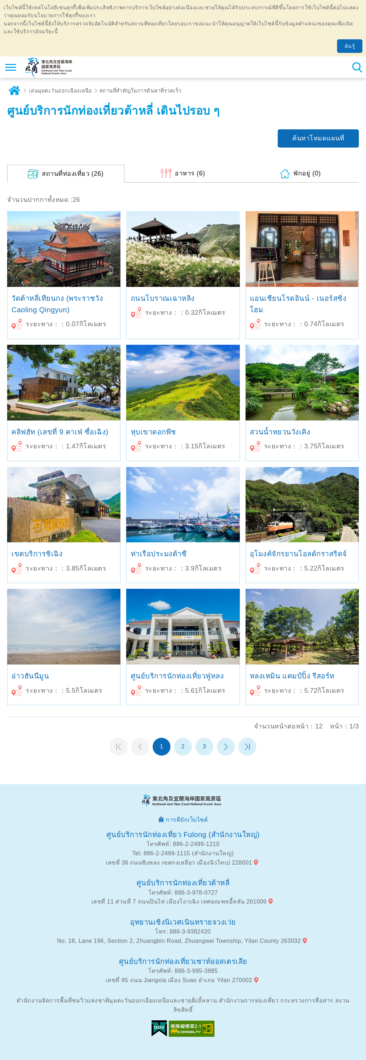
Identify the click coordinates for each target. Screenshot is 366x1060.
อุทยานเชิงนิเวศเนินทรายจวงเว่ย (183, 922)
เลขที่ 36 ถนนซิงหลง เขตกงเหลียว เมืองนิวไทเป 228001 (179, 863)
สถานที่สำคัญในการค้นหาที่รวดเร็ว (140, 91)
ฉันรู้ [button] (350, 46)
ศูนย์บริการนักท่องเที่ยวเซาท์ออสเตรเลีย (183, 961)
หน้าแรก (119, 747)
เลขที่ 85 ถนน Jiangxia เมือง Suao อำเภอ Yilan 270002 (179, 980)
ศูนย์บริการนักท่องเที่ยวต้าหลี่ (183, 883)
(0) (307, 173)
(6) (190, 173)
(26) (73, 173)
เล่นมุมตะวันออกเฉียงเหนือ (60, 91)
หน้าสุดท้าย (247, 747)
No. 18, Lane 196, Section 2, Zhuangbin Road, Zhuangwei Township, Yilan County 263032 (179, 941)
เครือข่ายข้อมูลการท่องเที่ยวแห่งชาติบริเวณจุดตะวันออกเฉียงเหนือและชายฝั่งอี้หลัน (48, 67)
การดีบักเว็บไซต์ (187, 820)
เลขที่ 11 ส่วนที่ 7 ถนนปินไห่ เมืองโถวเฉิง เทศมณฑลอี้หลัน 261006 (179, 902)
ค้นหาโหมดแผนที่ (318, 138)
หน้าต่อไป (226, 747)
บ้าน (14, 91)
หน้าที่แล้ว (140, 747)
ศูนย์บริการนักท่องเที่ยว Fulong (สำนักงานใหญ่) (183, 834)
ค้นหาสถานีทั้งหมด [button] (357, 67)
